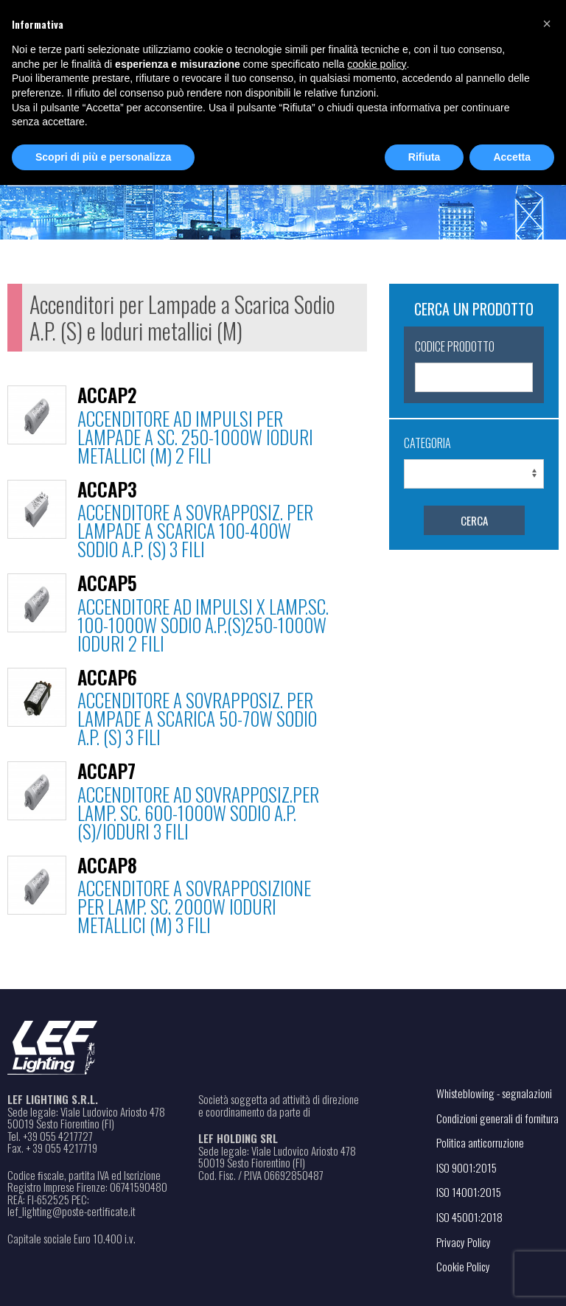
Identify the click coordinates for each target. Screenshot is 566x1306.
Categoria (427, 443)
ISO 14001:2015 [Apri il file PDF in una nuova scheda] (468, 1192)
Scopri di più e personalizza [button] (103, 157)
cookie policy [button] (376, 64)
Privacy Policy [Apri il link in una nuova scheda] (463, 1242)
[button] (547, 23)
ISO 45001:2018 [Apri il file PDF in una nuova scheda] (469, 1217)
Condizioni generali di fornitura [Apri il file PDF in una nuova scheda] (497, 1118)
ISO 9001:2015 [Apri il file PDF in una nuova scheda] (466, 1167)
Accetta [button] (512, 157)
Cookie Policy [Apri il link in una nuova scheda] (463, 1266)
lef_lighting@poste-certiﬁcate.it (71, 1211)
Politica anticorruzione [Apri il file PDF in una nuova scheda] (480, 1142)
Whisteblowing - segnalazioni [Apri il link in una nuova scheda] (494, 1093)
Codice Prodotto (455, 346)
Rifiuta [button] (424, 157)
